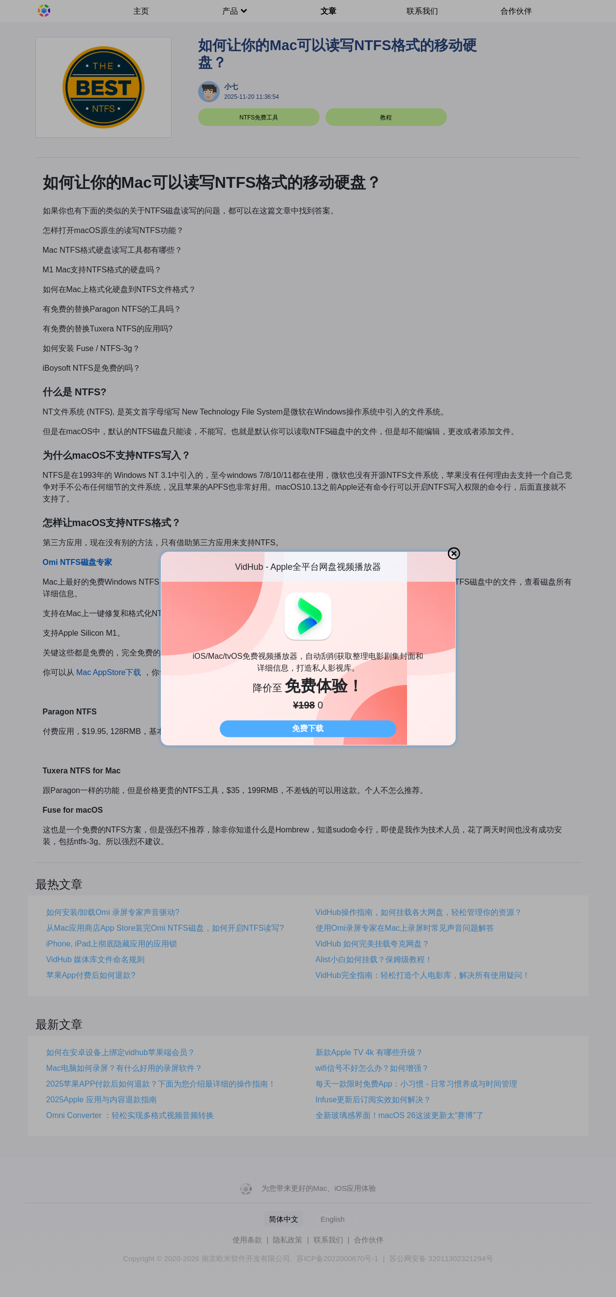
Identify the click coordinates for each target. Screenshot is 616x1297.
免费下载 (307, 728)
